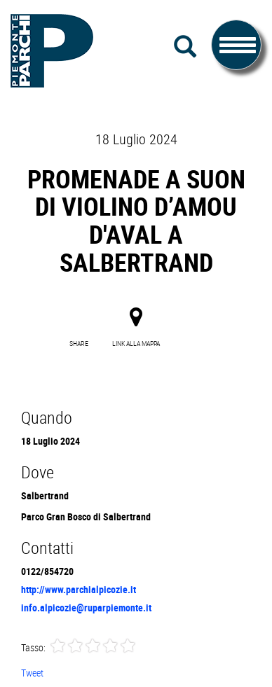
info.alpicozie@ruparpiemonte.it (86, 607)
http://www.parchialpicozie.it (78, 589)
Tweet (32, 672)
